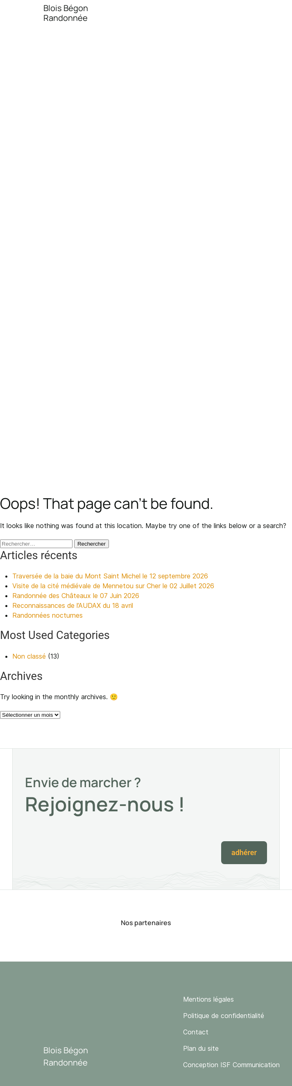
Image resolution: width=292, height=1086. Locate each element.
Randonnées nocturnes (47, 615)
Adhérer (244, 852)
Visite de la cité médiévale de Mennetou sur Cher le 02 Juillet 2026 (113, 586)
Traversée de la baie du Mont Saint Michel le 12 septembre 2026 (110, 576)
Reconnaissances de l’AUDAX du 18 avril (72, 605)
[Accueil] (50, 13)
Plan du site (201, 1048)
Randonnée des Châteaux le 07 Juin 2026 (75, 596)
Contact (195, 1032)
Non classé (29, 656)
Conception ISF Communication (231, 1065)
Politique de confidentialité (223, 1015)
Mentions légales (208, 999)
